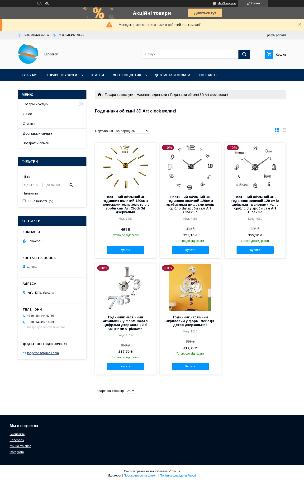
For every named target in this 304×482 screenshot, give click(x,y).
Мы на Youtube (20, 446)
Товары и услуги (61, 75)
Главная (30, 75)
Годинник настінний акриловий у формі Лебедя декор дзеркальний (190, 321)
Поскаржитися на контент (141, 475)
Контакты (208, 75)
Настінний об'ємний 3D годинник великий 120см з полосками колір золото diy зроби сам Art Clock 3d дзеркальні (125, 204)
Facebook (17, 440)
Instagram (17, 452)
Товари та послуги (118, 95)
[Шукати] (244, 54)
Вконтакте (17, 434)
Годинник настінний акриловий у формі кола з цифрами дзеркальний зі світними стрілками (125, 323)
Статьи (97, 75)
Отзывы (29, 124)
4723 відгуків (227, 3)
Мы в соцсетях (127, 75)
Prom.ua (174, 471)
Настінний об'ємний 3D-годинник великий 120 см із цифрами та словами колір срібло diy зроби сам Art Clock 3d (255, 204)
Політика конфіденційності (178, 475)
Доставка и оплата (172, 75)
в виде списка (284, 131)
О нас (27, 114)
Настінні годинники (152, 95)
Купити (125, 250)
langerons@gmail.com (43, 353)
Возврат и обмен (36, 143)
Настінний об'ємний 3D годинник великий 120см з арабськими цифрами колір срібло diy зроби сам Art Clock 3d (190, 204)
